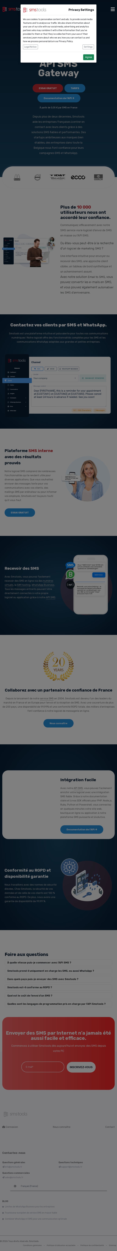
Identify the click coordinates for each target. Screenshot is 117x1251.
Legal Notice (30, 47)
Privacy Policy (66, 41)
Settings (88, 47)
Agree (88, 57)
